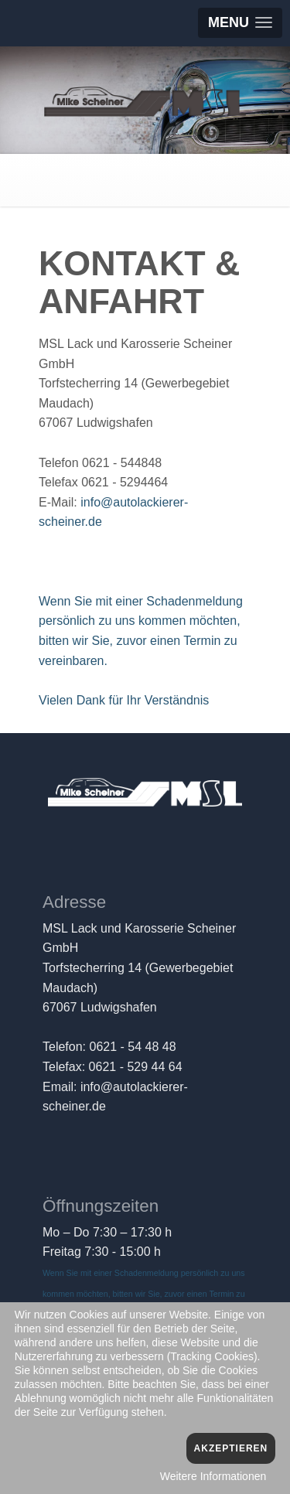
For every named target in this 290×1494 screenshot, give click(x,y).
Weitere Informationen (213, 1476)
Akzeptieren (231, 1448)
